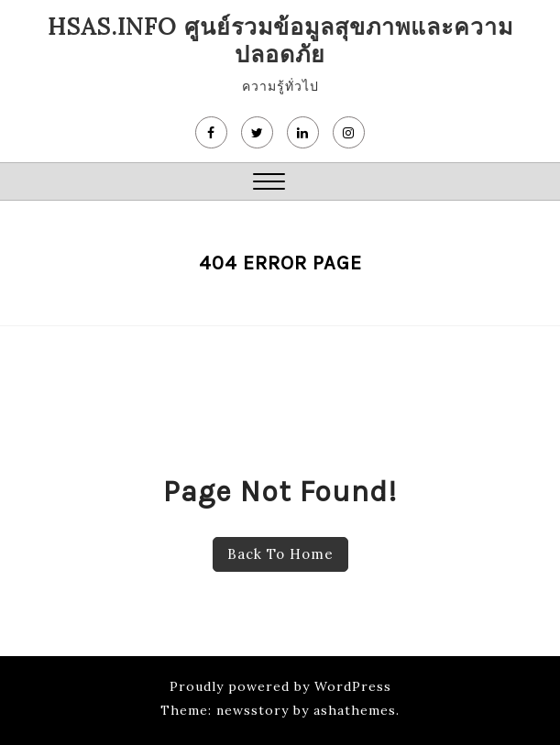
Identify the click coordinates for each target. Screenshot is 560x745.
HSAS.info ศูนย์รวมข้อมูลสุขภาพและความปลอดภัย (280, 40)
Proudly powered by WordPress (280, 686)
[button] (269, 184)
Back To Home (280, 554)
